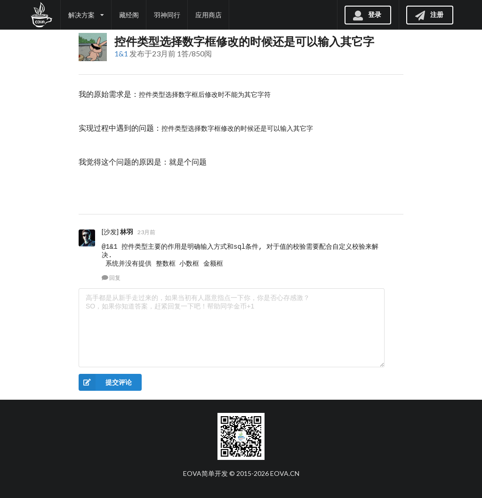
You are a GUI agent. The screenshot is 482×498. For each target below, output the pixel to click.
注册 (428, 14)
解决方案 (86, 15)
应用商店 (208, 15)
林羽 (126, 232)
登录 (366, 14)
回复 (111, 278)
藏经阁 (129, 15)
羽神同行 (167, 15)
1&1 (121, 53)
